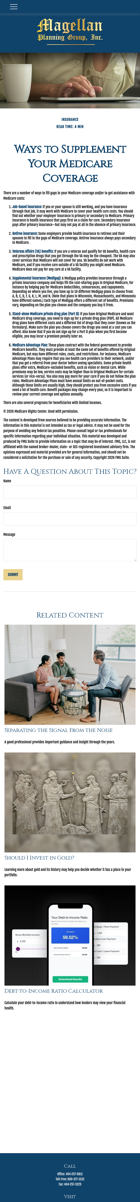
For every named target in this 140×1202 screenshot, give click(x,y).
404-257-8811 (74, 1174)
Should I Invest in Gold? (39, 858)
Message (9, 534)
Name (7, 481)
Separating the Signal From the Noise (58, 730)
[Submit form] (13, 574)
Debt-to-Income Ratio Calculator (53, 991)
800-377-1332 (76, 1179)
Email (7, 508)
